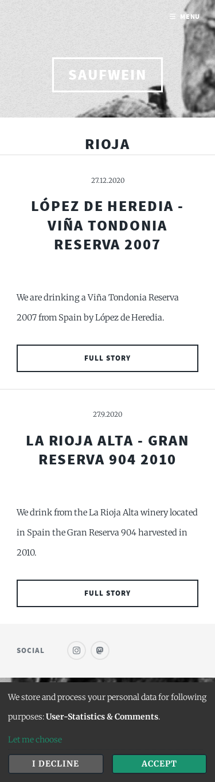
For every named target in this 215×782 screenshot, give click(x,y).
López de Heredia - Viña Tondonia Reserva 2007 (107, 225)
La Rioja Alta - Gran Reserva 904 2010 (108, 449)
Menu (190, 16)
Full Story (107, 358)
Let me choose (35, 739)
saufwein (107, 74)
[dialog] (107, 732)
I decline (55, 763)
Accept (159, 763)
